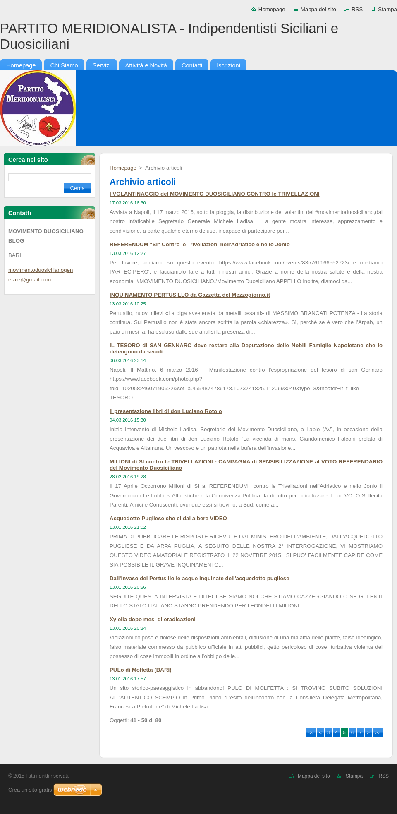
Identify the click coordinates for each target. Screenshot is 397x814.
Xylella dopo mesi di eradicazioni (153, 619)
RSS (357, 9)
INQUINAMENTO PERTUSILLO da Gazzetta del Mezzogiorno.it (190, 295)
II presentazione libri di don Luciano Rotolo (166, 411)
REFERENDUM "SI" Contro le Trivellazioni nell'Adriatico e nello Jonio (200, 244)
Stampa (387, 9)
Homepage (271, 9)
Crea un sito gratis (30, 790)
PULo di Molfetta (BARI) (141, 670)
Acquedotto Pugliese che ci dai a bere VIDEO (168, 518)
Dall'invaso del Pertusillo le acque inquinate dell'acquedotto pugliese (199, 578)
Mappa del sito (318, 9)
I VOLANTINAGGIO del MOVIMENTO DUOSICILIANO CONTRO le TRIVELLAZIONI (215, 194)
